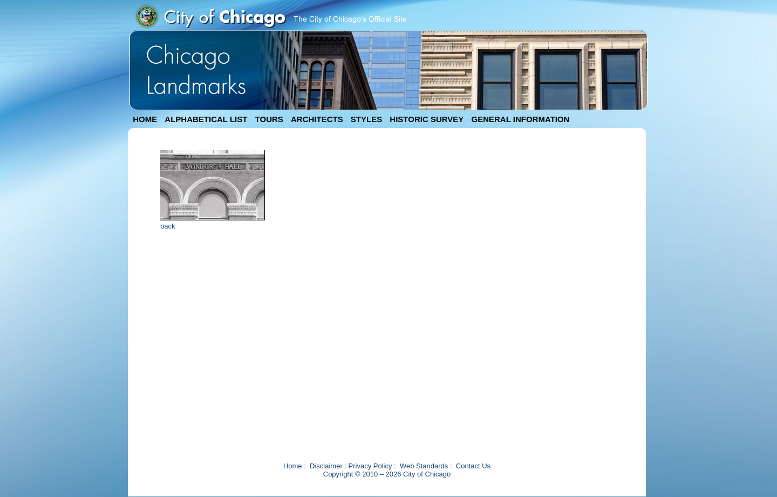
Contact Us (473, 466)
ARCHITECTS (317, 119)
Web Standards (424, 466)
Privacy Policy (370, 466)
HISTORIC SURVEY (427, 119)
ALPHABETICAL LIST (206, 119)
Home (292, 466)
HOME (145, 119)
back (167, 226)
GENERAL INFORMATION (521, 119)
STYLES (366, 119)
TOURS (269, 119)
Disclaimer (326, 466)
